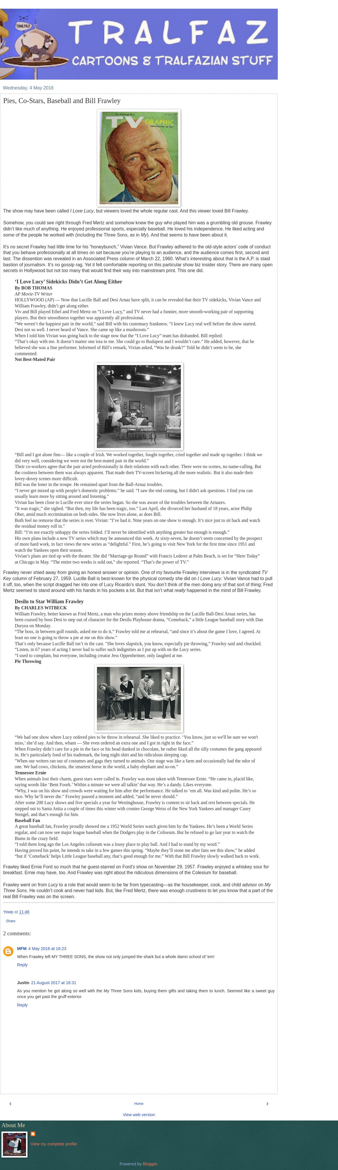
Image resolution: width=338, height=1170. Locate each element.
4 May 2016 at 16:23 (47, 948)
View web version (139, 1114)
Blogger (150, 1164)
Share (10, 921)
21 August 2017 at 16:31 (53, 982)
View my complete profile (54, 1144)
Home (139, 1104)
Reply (22, 964)
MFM (22, 948)
